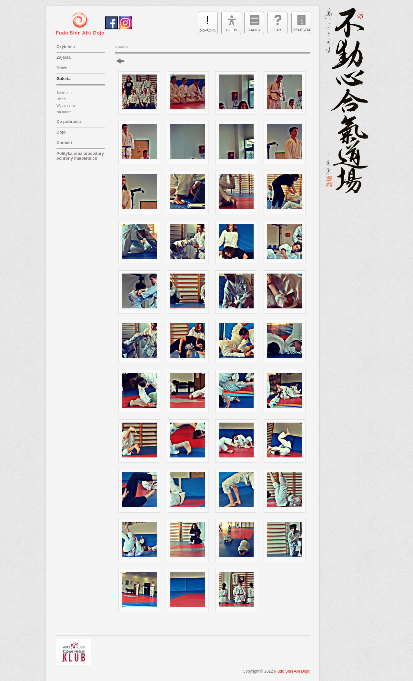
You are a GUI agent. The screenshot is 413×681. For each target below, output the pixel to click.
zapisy (254, 22)
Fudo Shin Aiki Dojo (292, 671)
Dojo (61, 132)
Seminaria (64, 93)
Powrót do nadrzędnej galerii (123, 60)
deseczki (300, 22)
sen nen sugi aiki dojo (82, 24)
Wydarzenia (65, 105)
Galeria (63, 78)
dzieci (231, 22)
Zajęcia (63, 57)
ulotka (207, 22)
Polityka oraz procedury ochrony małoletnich (80, 155)
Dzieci (61, 99)
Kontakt (64, 142)
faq (277, 22)
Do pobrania (68, 121)
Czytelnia (65, 46)
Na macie (63, 112)
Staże (61, 67)
